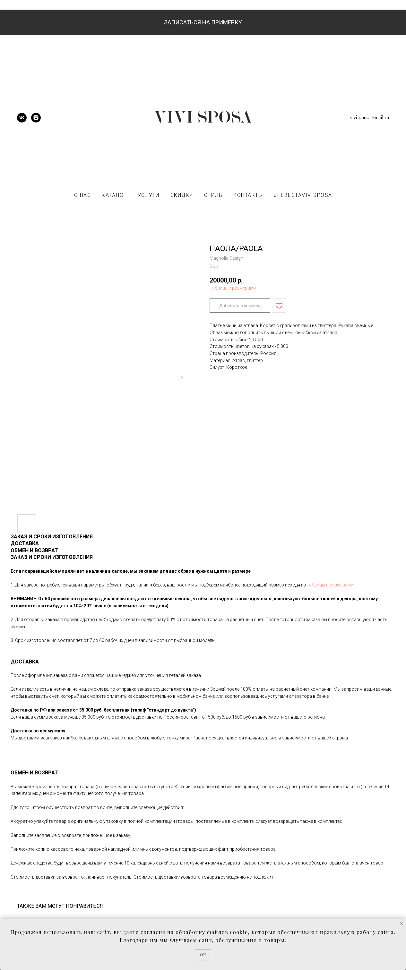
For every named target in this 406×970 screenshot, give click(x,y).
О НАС (82, 195)
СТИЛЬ (213, 195)
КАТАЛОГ (114, 195)
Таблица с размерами (233, 288)
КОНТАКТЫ (248, 195)
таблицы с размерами (330, 584)
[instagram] (36, 120)
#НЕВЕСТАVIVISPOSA (303, 195)
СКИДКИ (181, 195)
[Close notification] (401, 923)
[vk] (22, 120)
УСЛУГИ (149, 195)
